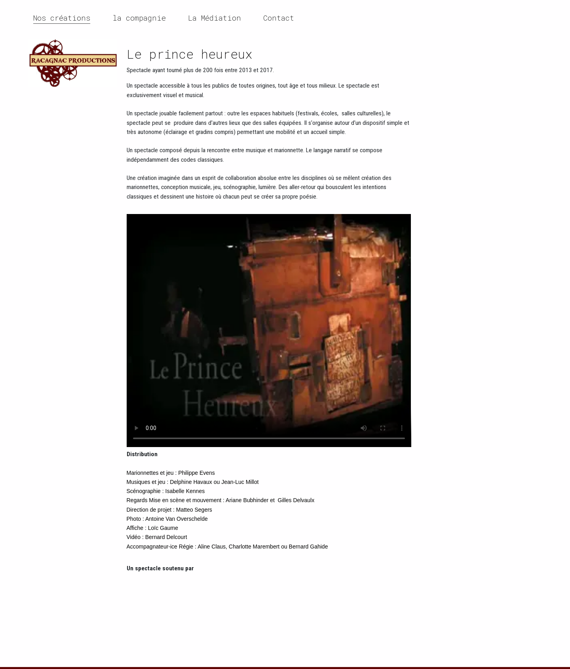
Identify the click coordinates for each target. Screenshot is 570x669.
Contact (278, 18)
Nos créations (61, 18)
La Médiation (214, 18)
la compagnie (139, 18)
